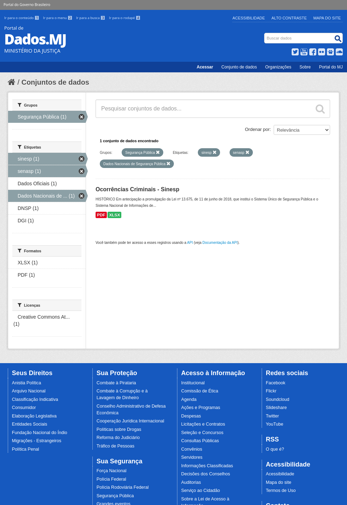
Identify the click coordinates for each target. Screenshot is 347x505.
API (190, 243)
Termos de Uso (281, 490)
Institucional (193, 382)
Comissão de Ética (199, 391)
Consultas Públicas (200, 440)
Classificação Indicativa (35, 399)
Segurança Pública (115, 495)
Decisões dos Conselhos (205, 473)
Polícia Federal (111, 479)
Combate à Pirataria (116, 382)
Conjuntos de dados (55, 82)
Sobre (305, 67)
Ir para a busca (91, 18)
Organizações (278, 67)
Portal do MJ (331, 67)
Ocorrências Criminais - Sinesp (137, 189)
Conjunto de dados (239, 67)
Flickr (271, 391)
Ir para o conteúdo (22, 18)
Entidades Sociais (29, 424)
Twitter (272, 416)
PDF (101, 214)
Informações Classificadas (207, 465)
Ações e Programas (200, 407)
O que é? (275, 449)
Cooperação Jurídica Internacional (130, 421)
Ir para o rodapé (124, 18)
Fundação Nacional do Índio (39, 432)
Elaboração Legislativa (34, 416)
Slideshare (276, 407)
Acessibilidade (248, 18)
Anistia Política (26, 382)
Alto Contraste (289, 18)
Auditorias (191, 482)
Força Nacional (112, 470)
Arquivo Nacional (28, 391)
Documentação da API (220, 243)
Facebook (275, 382)
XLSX (114, 214)
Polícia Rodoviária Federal (123, 487)
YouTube (275, 424)
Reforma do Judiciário (118, 437)
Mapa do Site (327, 18)
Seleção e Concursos (202, 432)
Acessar (205, 67)
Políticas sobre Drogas (119, 429)
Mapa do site (278, 482)
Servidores (191, 457)
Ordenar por (257, 129)
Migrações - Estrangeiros (36, 440)
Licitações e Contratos (203, 424)
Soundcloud (278, 399)
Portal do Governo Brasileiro (27, 4)
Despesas (191, 416)
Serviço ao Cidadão (200, 490)
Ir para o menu (58, 18)
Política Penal (25, 449)
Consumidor (24, 407)
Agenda (188, 399)
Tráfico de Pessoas (115, 446)
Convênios (191, 449)
